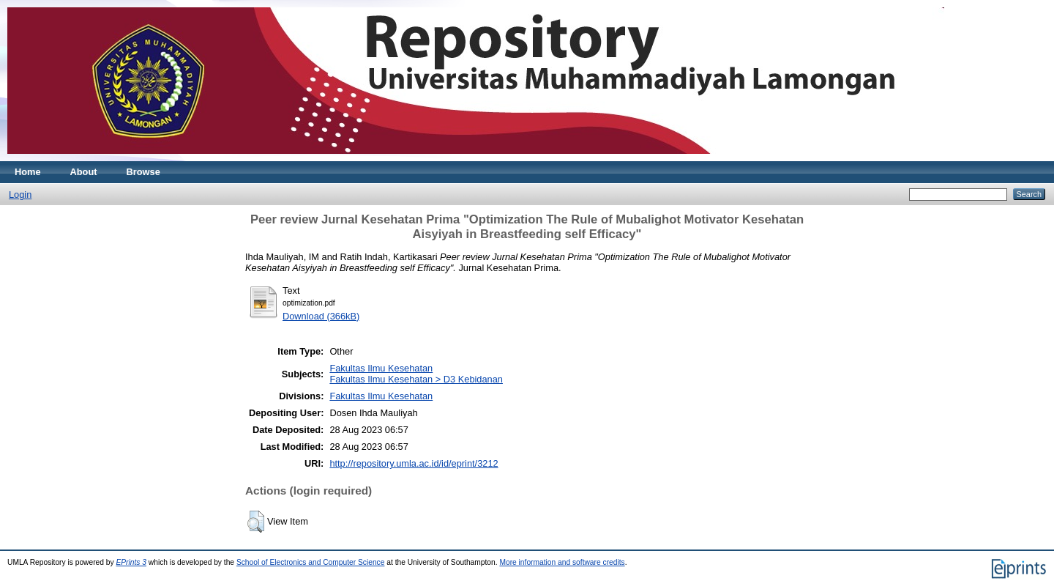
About (83, 171)
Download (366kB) (321, 316)
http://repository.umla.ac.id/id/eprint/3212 (413, 463)
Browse (143, 171)
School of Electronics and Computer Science (310, 562)
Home (28, 171)
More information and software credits (561, 562)
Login (20, 194)
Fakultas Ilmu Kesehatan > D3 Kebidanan (416, 379)
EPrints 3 (131, 562)
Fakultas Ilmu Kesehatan (381, 368)
